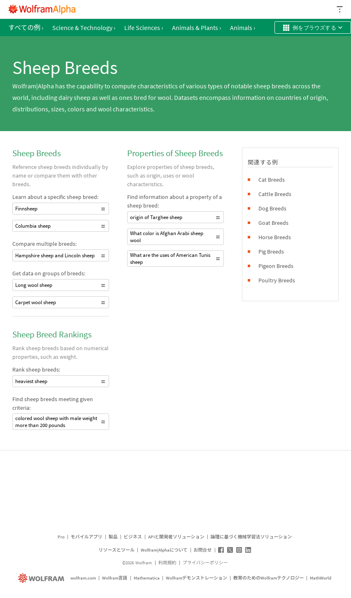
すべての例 (25, 27)
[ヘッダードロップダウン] (340, 9)
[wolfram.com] (42, 578)
